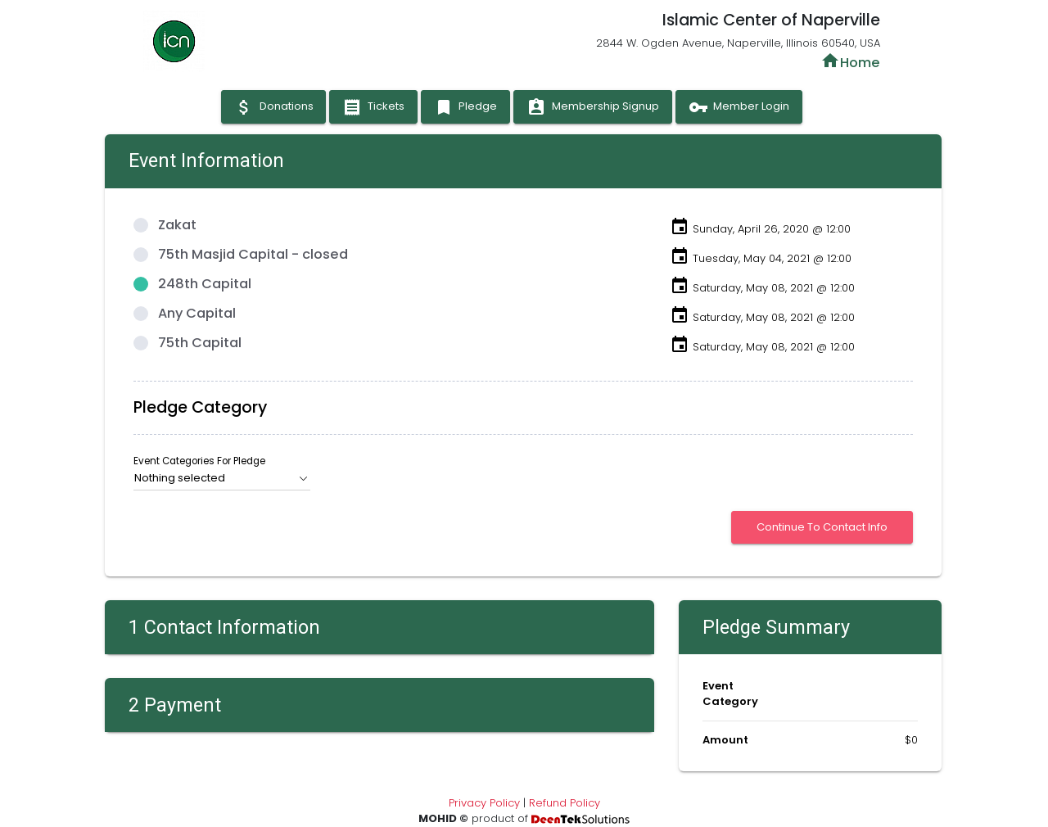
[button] (221, 478)
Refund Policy (564, 803)
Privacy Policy (484, 803)
